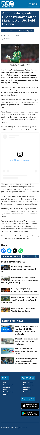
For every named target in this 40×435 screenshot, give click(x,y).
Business (6, 387)
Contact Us (27, 389)
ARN (7, 428)
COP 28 (5, 394)
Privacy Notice (28, 385)
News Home (9, 31)
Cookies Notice (28, 382)
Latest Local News (12, 321)
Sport (5, 389)
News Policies (28, 392)
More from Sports (26, 31)
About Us (26, 387)
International (8, 385)
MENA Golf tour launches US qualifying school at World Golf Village (19, 300)
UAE (4, 382)
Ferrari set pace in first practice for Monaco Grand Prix (18, 269)
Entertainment (8, 392)
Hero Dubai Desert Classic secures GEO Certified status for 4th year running (19, 280)
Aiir (13, 428)
